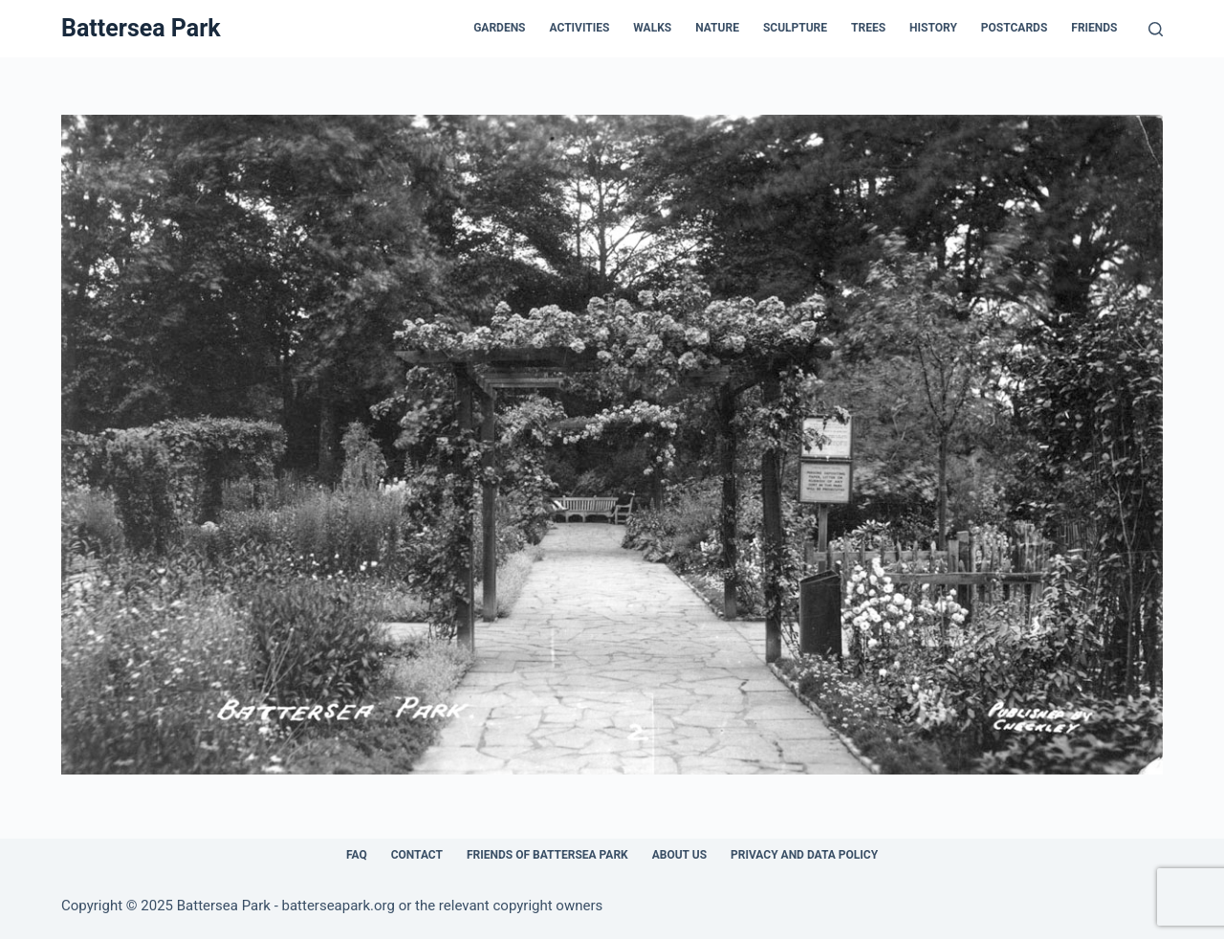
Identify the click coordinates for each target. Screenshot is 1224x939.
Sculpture (795, 27)
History (933, 27)
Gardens (499, 27)
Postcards (1014, 27)
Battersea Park (141, 28)
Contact (417, 855)
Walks (652, 27)
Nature (717, 27)
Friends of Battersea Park (547, 855)
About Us (679, 855)
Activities (580, 27)
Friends (1094, 27)
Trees (868, 27)
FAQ (356, 855)
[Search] (1155, 29)
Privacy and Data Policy (804, 855)
